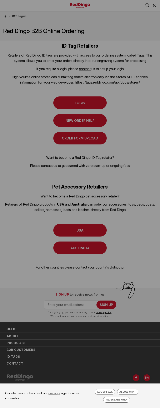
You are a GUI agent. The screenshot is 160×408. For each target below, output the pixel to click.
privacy (53, 393)
